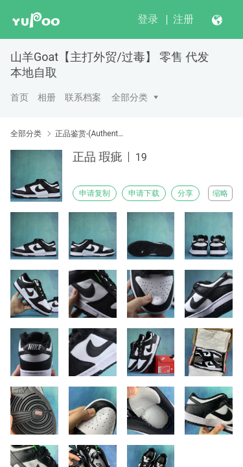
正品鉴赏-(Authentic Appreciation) (89, 133)
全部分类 (129, 97)
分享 (185, 193)
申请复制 (94, 193)
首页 (19, 97)
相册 (47, 97)
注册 (183, 19)
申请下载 (143, 193)
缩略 (220, 193)
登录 (147, 19)
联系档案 (83, 97)
